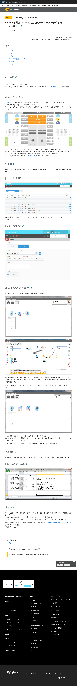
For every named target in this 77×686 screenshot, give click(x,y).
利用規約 (54, 603)
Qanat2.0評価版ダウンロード (57, 522)
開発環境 (35, 620)
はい (60, 564)
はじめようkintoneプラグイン (15, 629)
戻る (10, 543)
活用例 (11, 56)
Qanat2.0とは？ (14, 53)
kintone (7, 5)
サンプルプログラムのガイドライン (62, 599)
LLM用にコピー (11, 30)
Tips (12, 5)
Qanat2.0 (54, 87)
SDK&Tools (36, 613)
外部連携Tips (25, 5)
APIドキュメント (37, 603)
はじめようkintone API (13, 622)
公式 (8, 584)
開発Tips (17, 5)
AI (33, 617)
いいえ (66, 564)
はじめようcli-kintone (13, 626)
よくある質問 (56, 606)
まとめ (11, 64)
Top (2, 5)
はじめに (12, 50)
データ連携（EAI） (35, 5)
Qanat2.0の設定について (17, 59)
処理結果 (12, 62)
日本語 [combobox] (62, 678)
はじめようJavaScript (13, 619)
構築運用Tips (36, 610)
